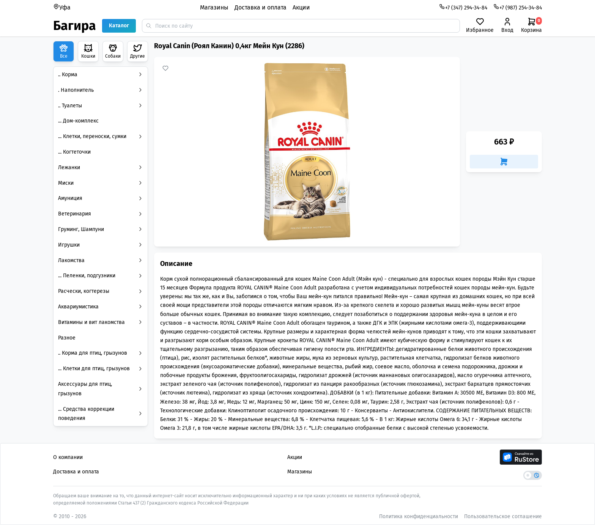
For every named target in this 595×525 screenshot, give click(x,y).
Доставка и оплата (260, 7)
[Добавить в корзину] (504, 161)
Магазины (214, 7)
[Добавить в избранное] (165, 68)
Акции (301, 7)
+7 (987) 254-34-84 (517, 7)
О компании (68, 457)
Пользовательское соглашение (503, 516)
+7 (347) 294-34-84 (463, 7)
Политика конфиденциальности (418, 516)
